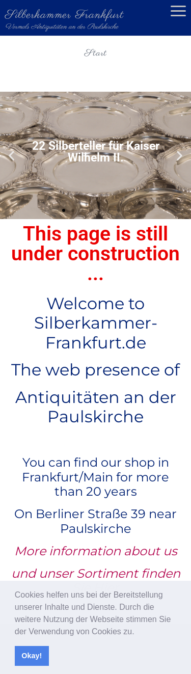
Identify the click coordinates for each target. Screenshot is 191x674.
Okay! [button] (31, 656)
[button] (138, 632)
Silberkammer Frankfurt (64, 15)
